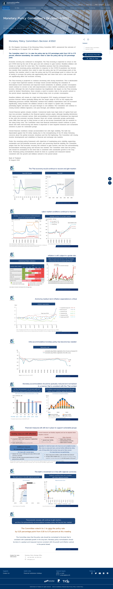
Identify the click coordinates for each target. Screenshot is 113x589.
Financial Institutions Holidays (33, 573)
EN (109, 5)
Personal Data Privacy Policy (69, 587)
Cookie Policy (80, 587)
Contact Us (6, 573)
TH (107, 5)
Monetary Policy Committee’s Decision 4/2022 (92, 48)
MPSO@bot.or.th (31, 559)
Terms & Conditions (56, 587)
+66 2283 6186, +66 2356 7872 (34, 557)
